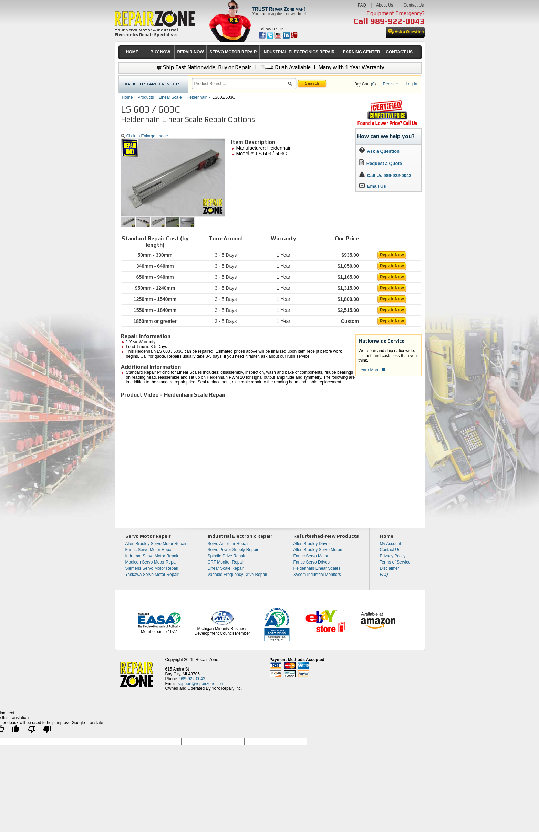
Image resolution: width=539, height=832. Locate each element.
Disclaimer (389, 568)
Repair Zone (207, 659)
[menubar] (266, 52)
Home (127, 97)
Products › (148, 97)
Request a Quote (380, 163)
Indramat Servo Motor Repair (152, 556)
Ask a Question (379, 151)
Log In (411, 84)
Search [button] (312, 83)
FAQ (362, 5)
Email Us (372, 186)
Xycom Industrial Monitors (317, 574)
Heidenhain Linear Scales (317, 568)
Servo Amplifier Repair (228, 543)
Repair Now (392, 254)
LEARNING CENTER (360, 52)
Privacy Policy (393, 556)
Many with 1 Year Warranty (351, 67)
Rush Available (285, 67)
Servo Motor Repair (148, 536)
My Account (390, 543)
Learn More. (372, 370)
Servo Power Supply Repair (233, 549)
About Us (384, 5)
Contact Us (413, 5)
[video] (217, 452)
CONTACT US (399, 52)
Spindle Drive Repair (227, 556)
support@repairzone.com (201, 683)
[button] (290, 84)
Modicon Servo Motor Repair (151, 562)
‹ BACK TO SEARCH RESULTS (151, 84)
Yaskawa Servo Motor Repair (152, 574)
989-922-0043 (397, 21)
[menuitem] (132, 52)
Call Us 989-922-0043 (389, 175)
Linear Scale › (172, 97)
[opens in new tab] (263, 37)
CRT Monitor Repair (226, 562)
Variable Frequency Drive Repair (237, 574)
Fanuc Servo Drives (311, 562)
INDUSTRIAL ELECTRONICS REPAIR (298, 52)
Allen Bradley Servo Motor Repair (156, 543)
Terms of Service (395, 562)
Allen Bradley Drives (312, 543)
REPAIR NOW (190, 52)
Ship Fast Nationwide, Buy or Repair (203, 67)
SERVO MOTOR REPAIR (233, 52)
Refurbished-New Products (326, 536)
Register (390, 84)
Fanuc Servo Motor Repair (149, 549)
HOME (132, 52)
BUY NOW (160, 52)
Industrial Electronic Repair (240, 536)
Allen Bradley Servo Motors (318, 549)
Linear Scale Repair (226, 568)
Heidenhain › (199, 97)
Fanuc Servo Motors (312, 556)
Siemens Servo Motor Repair (151, 568)
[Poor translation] (39, 731)
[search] (240, 83)
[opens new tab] (387, 124)
